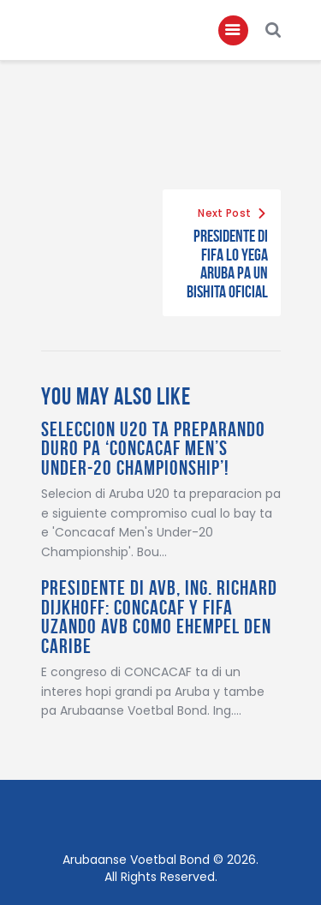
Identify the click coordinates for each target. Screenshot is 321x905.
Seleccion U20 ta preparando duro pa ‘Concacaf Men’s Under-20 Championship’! (153, 449)
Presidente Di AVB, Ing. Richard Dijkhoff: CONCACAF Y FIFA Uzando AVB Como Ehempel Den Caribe (159, 617)
